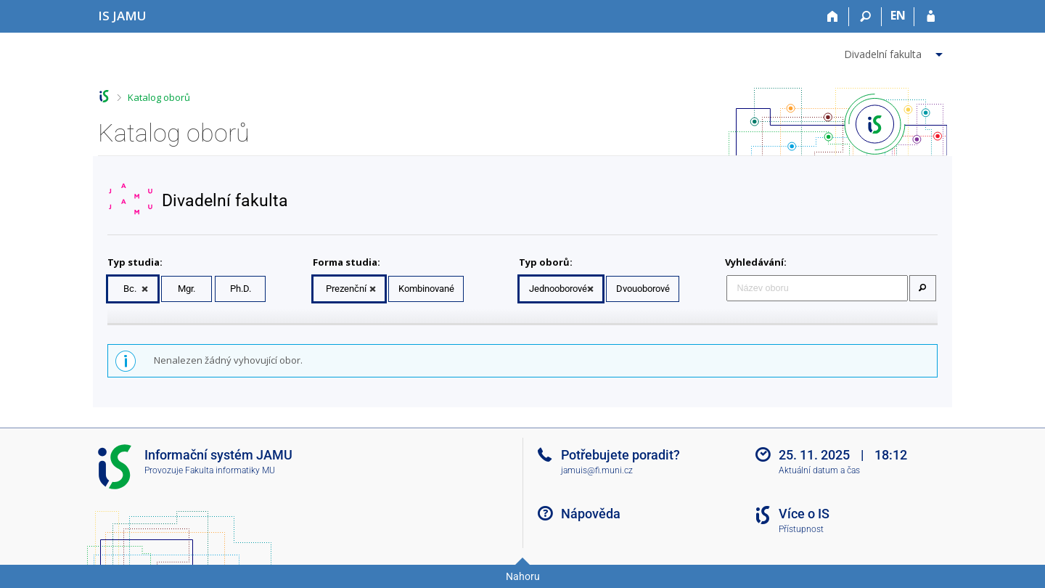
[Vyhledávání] (865, 16)
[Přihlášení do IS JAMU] (930, 16)
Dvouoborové (643, 288)
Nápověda (590, 513)
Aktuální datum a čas (819, 470)
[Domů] (832, 16)
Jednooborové (558, 288)
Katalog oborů (159, 97)
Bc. (129, 288)
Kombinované (426, 288)
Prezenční (346, 288)
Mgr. (186, 288)
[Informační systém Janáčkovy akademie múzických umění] (122, 15)
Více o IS (804, 513)
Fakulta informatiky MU (230, 470)
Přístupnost (801, 529)
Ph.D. (240, 288)
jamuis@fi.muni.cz (597, 470)
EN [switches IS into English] (898, 15)
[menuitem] (895, 51)
